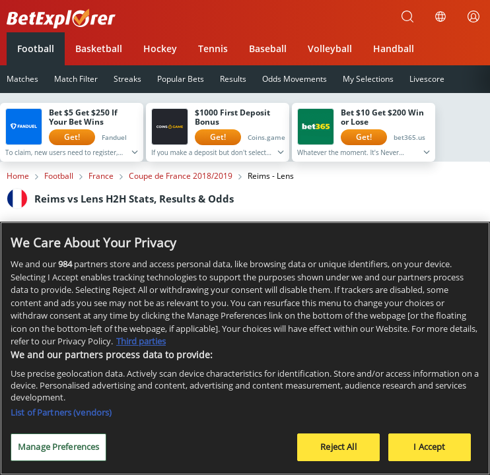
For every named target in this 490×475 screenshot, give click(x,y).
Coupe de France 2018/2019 (180, 176)
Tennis (213, 48)
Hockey (160, 48)
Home (18, 176)
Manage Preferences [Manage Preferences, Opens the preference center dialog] (58, 451)
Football (35, 48)
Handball (393, 48)
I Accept (429, 451)
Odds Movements (294, 78)
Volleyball (330, 48)
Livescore (426, 78)
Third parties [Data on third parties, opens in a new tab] (141, 344)
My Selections (368, 78)
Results (233, 78)
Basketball (98, 48)
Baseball (268, 48)
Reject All (338, 451)
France (101, 176)
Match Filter (76, 78)
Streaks (127, 78)
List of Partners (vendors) (61, 416)
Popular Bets (180, 78)
